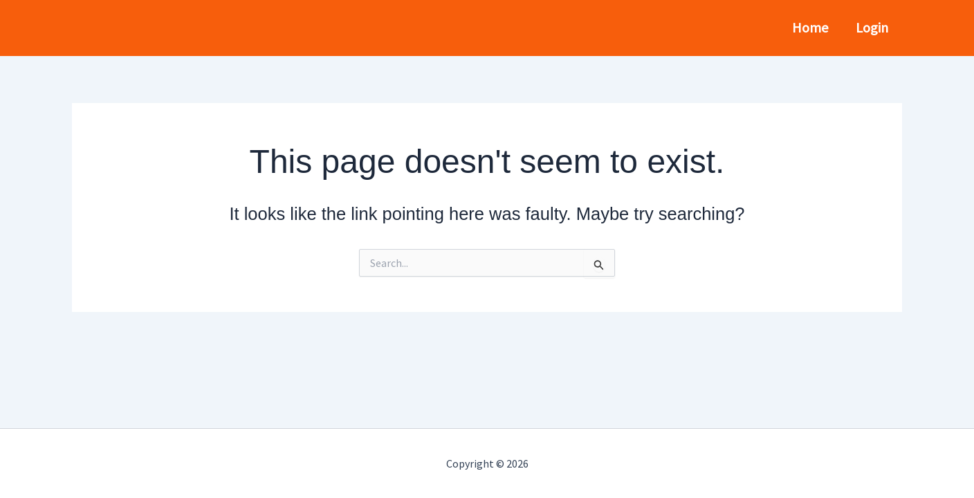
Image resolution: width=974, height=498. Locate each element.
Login (872, 27)
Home (810, 27)
